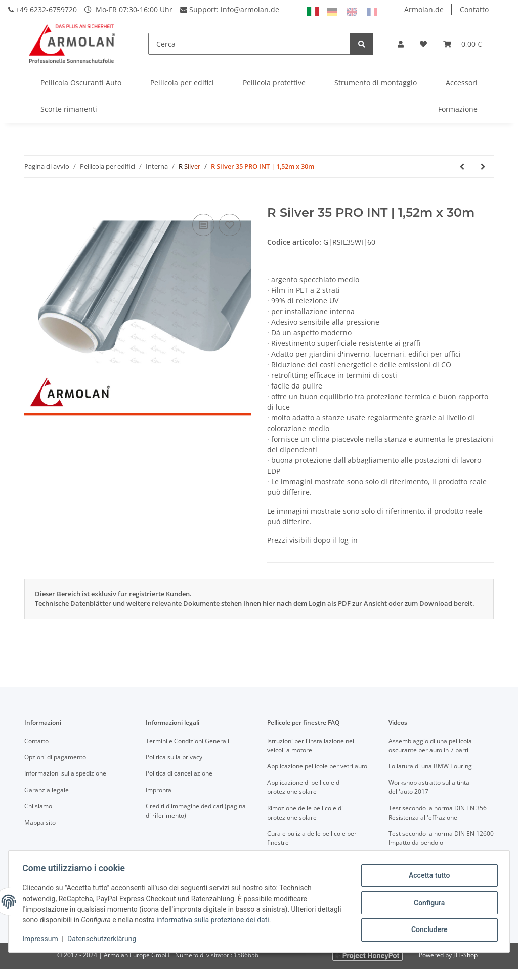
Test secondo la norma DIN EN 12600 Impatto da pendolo (441, 838)
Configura (426, 903)
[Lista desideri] (423, 43)
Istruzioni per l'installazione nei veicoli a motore (310, 745)
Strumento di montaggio (375, 82)
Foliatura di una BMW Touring (430, 766)
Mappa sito (40, 822)
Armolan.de (424, 9)
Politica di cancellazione (179, 773)
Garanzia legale (46, 790)
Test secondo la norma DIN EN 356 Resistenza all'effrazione (437, 813)
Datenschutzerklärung (104, 939)
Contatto (474, 9)
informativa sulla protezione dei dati (240, 920)
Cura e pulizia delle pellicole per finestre (312, 838)
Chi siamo (38, 806)
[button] (401, 43)
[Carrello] (462, 43)
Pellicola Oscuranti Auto (80, 82)
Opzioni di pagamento (55, 757)
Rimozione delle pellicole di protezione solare (305, 813)
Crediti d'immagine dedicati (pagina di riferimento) (196, 811)
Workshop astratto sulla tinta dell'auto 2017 (428, 787)
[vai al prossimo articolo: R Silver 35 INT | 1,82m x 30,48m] (483, 166)
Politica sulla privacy (174, 757)
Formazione (458, 109)
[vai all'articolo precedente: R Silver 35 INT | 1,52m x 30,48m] (461, 166)
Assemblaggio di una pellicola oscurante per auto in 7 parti (430, 745)
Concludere (427, 929)
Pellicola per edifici (182, 82)
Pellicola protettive (274, 82)
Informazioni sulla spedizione (65, 773)
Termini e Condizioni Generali (187, 741)
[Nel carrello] (32, 200)
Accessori (462, 82)
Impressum (42, 939)
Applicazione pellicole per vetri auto (317, 766)
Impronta (158, 790)
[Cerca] (249, 44)
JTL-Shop (465, 955)
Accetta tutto (427, 876)
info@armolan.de (250, 9)
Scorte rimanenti (68, 109)
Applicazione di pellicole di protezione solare (304, 787)
